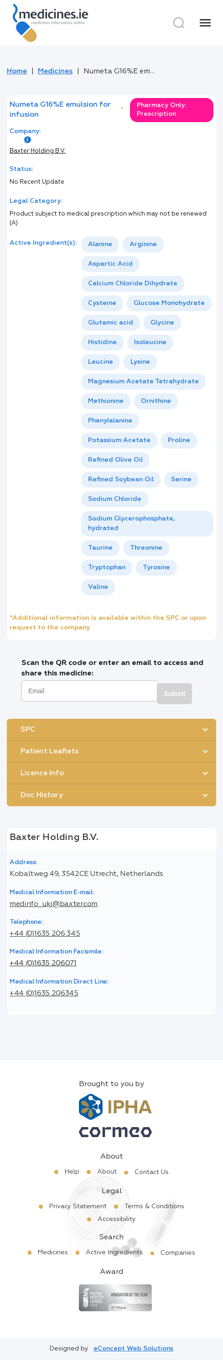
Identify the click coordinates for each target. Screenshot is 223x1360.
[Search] (179, 23)
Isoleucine (150, 342)
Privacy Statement (78, 1206)
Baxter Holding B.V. (38, 151)
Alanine (100, 244)
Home (17, 71)
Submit (174, 693)
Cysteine (102, 303)
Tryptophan (106, 567)
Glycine (162, 322)
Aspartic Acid (110, 264)
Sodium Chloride (114, 499)
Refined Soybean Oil (121, 479)
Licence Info (42, 773)
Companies (178, 1253)
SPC (28, 729)
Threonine (146, 548)
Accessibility (117, 1219)
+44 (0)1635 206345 (44, 993)
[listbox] (147, 416)
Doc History (42, 795)
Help (72, 1172)
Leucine (100, 362)
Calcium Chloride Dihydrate (132, 283)
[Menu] (205, 23)
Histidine (102, 342)
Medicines (55, 71)
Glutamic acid (110, 322)
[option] (100, 244)
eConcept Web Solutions (133, 1348)
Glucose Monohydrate (169, 303)
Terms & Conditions (154, 1206)
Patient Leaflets (49, 751)
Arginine (143, 244)
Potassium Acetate (119, 440)
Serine (181, 479)
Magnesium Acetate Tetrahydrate (143, 381)
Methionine (106, 401)
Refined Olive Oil (115, 460)
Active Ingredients (114, 1252)
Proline (179, 440)
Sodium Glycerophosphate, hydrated (131, 523)
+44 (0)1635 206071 (43, 963)
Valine (98, 587)
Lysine (140, 362)
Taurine (100, 548)
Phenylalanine (110, 420)
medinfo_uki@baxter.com (54, 904)
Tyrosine (156, 567)
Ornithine (156, 401)
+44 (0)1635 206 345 (45, 934)
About (107, 1172)
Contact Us (152, 1172)
